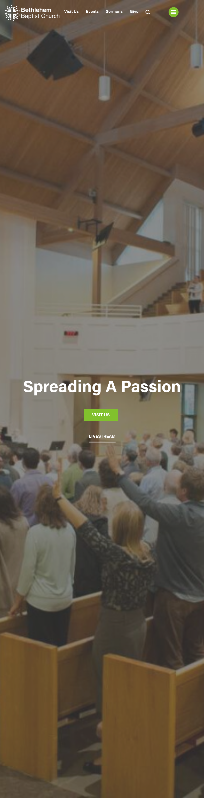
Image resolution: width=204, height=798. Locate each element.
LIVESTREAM (102, 436)
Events (92, 11)
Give (134, 11)
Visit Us (71, 11)
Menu (174, 12)
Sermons (114, 11)
